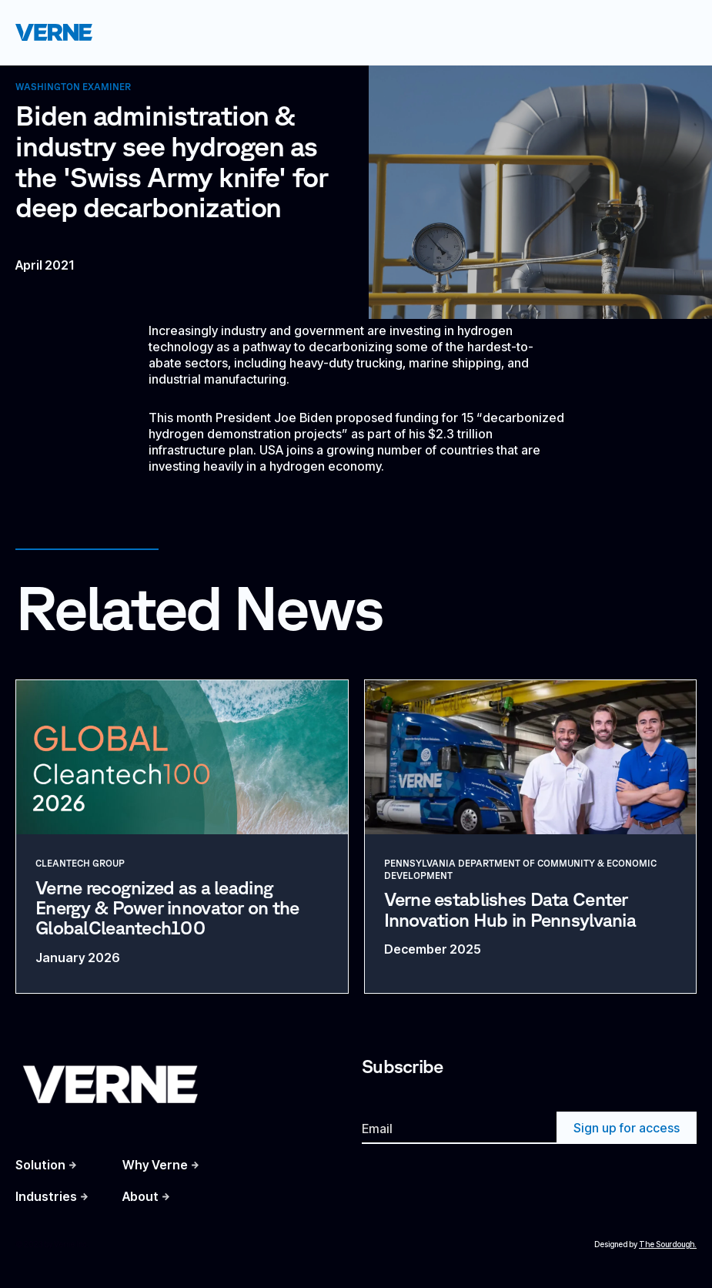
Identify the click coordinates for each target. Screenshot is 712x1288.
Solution (40, 1164)
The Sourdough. (668, 1244)
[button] (675, 32)
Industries (46, 1196)
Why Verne (155, 1164)
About (140, 1196)
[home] (53, 32)
